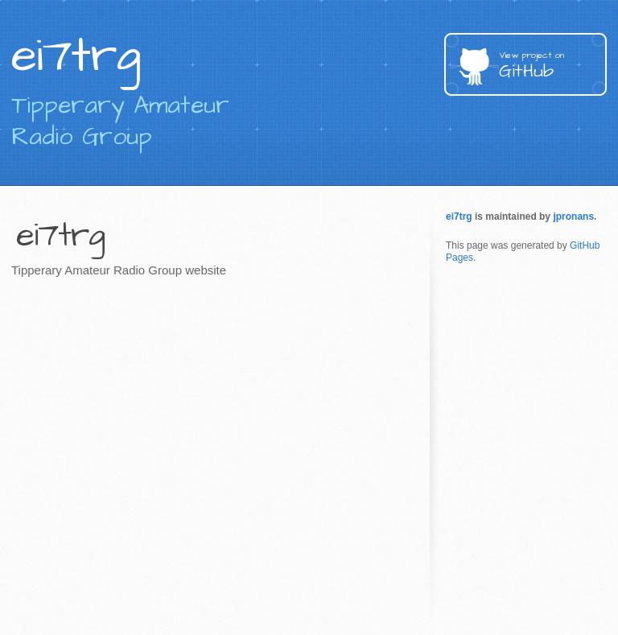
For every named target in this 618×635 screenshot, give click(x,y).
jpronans (573, 216)
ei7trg (459, 216)
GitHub (553, 66)
